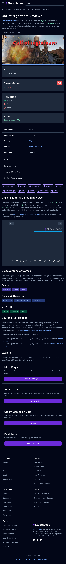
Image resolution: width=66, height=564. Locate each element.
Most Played (39, 467)
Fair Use (32, 559)
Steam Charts (8, 479)
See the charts (33, 401)
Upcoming (38, 479)
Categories (7, 498)
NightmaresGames (36, 141)
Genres (5, 494)
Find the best (33, 443)
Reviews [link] (21, 186)
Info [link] (21, 191)
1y (17, 223)
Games (8, 9)
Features (33, 160)
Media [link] (31, 191)
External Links (33, 166)
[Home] (2, 9)
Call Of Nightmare (20, 9)
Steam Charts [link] (8, 186)
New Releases (39, 475)
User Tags (7, 502)
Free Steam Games (41, 502)
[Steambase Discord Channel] (34, 540)
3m (6, 223)
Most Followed (40, 471)
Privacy (18, 559)
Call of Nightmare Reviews (39, 9)
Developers (7, 506)
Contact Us (46, 559)
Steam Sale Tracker (42, 494)
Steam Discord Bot (10, 529)
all (21, 223)
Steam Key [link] (47, 186)
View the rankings (33, 379)
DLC (4, 467)
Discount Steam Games (43, 498)
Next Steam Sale (9, 538)
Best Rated (38, 462)
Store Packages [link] (9, 191)
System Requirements (33, 178)
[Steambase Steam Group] (38, 540)
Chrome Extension (10, 525)
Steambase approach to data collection (35, 330)
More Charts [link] (43, 191)
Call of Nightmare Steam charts (26, 214)
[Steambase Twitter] (41, 540)
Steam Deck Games (42, 484)
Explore (6, 546)
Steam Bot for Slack (10, 534)
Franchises (7, 515)
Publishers (7, 511)
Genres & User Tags (33, 172)
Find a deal (33, 423)
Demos (5, 471)
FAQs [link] (54, 191)
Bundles (6, 475)
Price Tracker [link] (34, 186)
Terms (25, 559)
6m (11, 223)
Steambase (37, 529)
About (38, 559)
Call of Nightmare (9, 21)
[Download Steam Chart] (60, 223)
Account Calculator (10, 542)
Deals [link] (59, 186)
